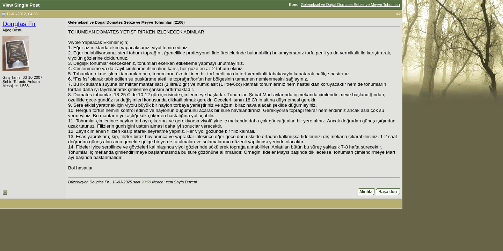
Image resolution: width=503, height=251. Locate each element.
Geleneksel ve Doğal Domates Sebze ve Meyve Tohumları (350, 4)
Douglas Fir (19, 24)
